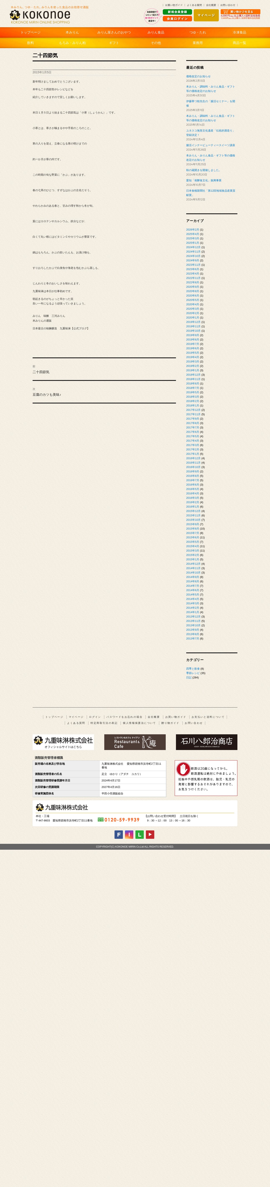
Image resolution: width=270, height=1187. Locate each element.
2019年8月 (192, 339)
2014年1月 (192, 612)
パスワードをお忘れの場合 (124, 716)
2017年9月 (192, 418)
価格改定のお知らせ (198, 76)
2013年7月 (192, 638)
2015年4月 (192, 546)
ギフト (114, 43)
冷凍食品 (239, 32)
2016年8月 (192, 475)
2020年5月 (192, 300)
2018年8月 (192, 383)
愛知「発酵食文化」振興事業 (204, 180)
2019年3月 (192, 361)
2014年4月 (192, 599)
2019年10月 (193, 330)
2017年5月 (192, 436)
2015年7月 (192, 533)
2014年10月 (193, 572)
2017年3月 (192, 445)
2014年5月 (192, 594)
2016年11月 (193, 462)
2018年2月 (192, 401)
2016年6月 (192, 484)
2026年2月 (192, 229)
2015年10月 (193, 519)
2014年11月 (193, 568)
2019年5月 (192, 352)
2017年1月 (192, 453)
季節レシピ (193, 673)
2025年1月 (192, 242)
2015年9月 (192, 524)
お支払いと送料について (208, 716)
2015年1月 (192, 559)
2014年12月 (193, 563)
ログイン (95, 716)
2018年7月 (192, 387)
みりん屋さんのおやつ (114, 32)
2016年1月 (192, 506)
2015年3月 (192, 550)
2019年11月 (193, 326)
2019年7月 (192, 343)
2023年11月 (193, 264)
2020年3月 (192, 308)
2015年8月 (192, 528)
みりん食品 (156, 32)
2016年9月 (192, 471)
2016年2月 (192, 502)
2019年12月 (193, 321)
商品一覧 (239, 43)
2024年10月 (193, 256)
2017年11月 (193, 414)
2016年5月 (192, 489)
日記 (189, 677)
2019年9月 (192, 335)
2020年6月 (192, 295)
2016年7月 (192, 480)
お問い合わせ (194, 723)
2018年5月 (192, 392)
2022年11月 (193, 278)
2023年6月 (192, 269)
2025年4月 (192, 234)
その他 (156, 43)
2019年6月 (192, 348)
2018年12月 (193, 374)
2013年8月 (192, 634)
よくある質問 (76, 723)
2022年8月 (192, 282)
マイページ (76, 716)
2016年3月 (192, 497)
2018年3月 (192, 396)
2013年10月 (193, 625)
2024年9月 (192, 260)
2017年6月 (192, 431)
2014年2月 (192, 607)
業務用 (198, 43)
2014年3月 (192, 603)
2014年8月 (192, 581)
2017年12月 (193, 409)
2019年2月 (192, 365)
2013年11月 (193, 620)
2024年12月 (193, 247)
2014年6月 (192, 590)
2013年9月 (192, 629)
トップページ (30, 32)
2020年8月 (192, 291)
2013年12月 (193, 616)
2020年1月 (192, 317)
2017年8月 (192, 423)
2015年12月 (193, 511)
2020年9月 (192, 286)
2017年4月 (192, 440)
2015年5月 (192, 541)
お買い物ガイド (175, 716)
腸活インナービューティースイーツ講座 (210, 145)
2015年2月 (192, 555)
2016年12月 (193, 458)
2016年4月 (192, 493)
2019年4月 (192, 357)
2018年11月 (193, 379)
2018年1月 (192, 405)
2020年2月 (192, 313)
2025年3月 (192, 238)
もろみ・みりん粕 (72, 43)
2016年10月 (193, 467)
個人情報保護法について (139, 723)
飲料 (30, 43)
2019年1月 (192, 370)
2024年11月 (193, 251)
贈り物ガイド (170, 723)
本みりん (72, 32)
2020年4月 (192, 304)
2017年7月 (192, 427)
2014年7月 (192, 585)
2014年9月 (192, 577)
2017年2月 (192, 449)
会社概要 (154, 716)
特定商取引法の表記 (104, 723)
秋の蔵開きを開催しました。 (204, 170)
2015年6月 (192, 537)
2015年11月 (193, 515)
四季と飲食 (193, 668)
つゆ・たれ (197, 32)
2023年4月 (192, 273)
